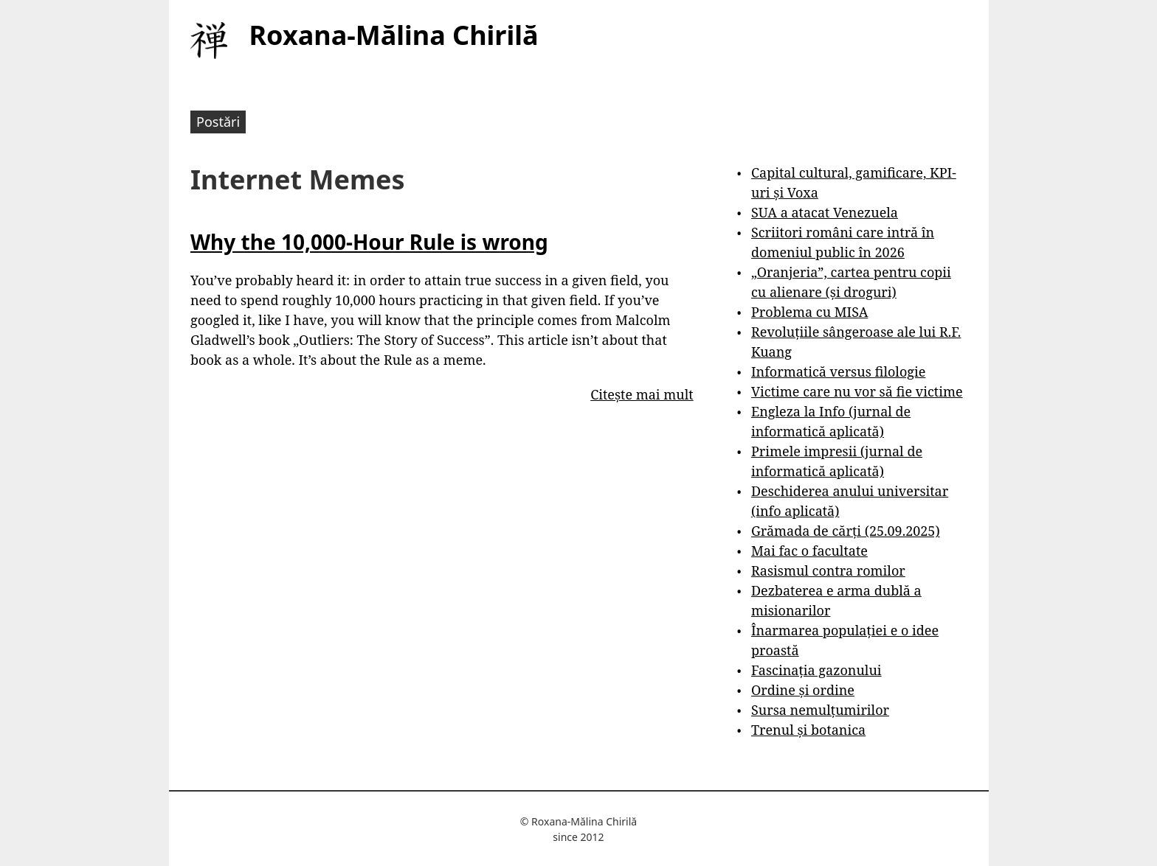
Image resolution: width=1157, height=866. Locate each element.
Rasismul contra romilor (828, 570)
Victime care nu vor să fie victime (857, 391)
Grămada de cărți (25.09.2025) (845, 530)
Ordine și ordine (802, 690)
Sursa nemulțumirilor (820, 710)
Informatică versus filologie (838, 371)
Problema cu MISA (809, 312)
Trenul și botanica (808, 729)
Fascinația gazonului (816, 670)
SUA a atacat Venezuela (824, 212)
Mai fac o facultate (809, 550)
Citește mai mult (641, 394)
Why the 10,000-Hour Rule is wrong (369, 242)
